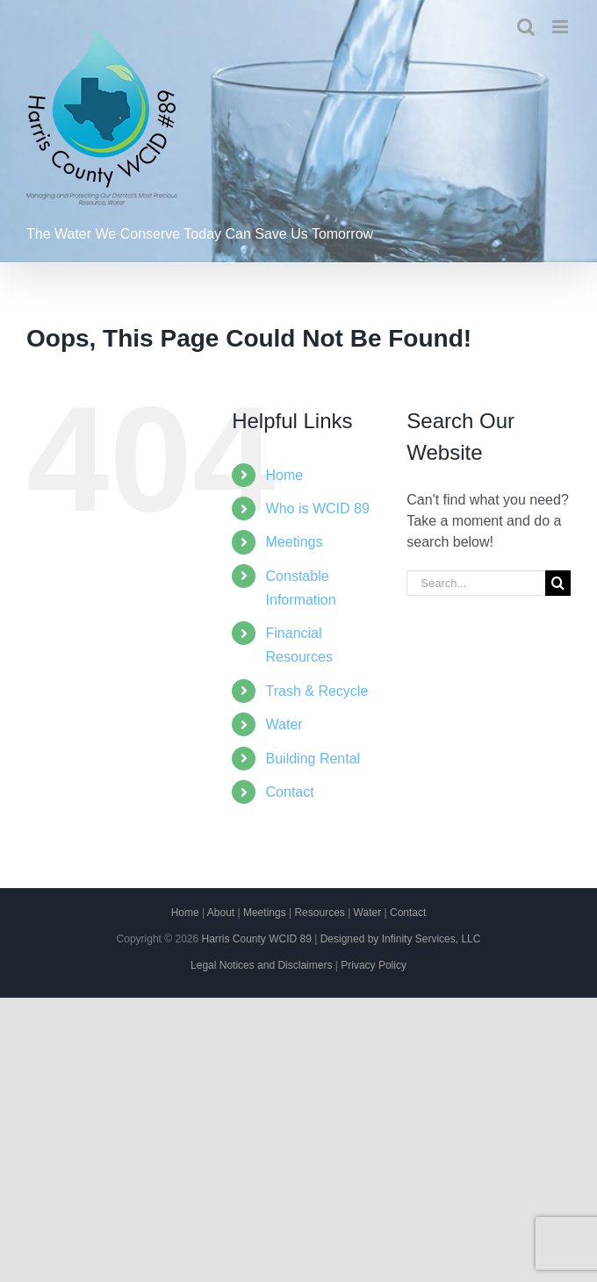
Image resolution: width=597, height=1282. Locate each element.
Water (284, 724)
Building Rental (313, 758)
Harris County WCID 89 (256, 939)
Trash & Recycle (317, 691)
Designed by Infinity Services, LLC (400, 939)
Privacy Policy (373, 965)
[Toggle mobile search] (526, 27)
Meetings (294, 541)
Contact (290, 791)
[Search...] (475, 583)
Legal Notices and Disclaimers (261, 965)
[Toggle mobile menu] (561, 27)
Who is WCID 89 (318, 508)
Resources (319, 912)
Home (285, 475)
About (220, 912)
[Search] (558, 583)
